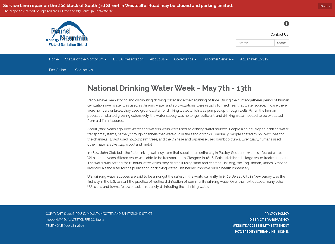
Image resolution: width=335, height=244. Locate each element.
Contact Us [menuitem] (84, 70)
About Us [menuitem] (157, 59)
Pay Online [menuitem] (57, 70)
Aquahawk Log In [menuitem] (254, 59)
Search (282, 43)
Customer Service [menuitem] (217, 59)
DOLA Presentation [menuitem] (128, 59)
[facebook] (286, 25)
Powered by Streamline (255, 231)
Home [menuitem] (54, 59)
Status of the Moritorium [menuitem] (84, 59)
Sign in (283, 231)
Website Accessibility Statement (261, 225)
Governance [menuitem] (183, 59)
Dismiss (325, 6)
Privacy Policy (277, 213)
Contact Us (279, 34)
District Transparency (269, 219)
